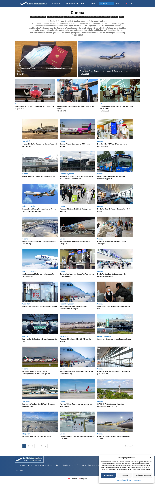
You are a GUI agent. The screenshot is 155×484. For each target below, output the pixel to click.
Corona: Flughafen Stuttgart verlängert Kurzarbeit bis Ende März (38, 145)
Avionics (99, 17)
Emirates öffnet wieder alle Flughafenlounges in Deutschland (119, 107)
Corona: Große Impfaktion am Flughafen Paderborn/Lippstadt (114, 177)
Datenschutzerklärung (124, 480)
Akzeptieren (108, 475)
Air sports (34, 17)
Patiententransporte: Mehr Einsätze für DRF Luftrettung (32, 107)
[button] (151, 458)
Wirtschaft (26, 141)
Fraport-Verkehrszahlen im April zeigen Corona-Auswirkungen (38, 242)
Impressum (137, 480)
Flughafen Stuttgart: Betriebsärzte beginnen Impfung (74, 210)
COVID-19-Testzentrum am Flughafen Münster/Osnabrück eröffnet (113, 405)
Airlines (42, 17)
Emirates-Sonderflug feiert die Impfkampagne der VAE (35, 340)
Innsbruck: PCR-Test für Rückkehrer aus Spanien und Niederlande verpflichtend (77, 177)
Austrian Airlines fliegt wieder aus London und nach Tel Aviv (77, 405)
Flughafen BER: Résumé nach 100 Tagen (39, 436)
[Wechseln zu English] (83, 478)
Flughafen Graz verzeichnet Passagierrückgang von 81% (109, 437)
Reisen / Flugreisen (67, 174)
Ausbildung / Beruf (87, 17)
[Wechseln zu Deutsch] (72, 478)
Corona (19, 65)
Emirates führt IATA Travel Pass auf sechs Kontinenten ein (112, 145)
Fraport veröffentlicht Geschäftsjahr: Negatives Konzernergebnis (37, 405)
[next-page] (46, 446)
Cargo (121, 17)
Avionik (106, 17)
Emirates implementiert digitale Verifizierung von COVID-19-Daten (74, 275)
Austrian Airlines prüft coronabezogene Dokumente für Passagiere (76, 307)
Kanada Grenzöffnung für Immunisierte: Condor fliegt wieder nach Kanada (39, 210)
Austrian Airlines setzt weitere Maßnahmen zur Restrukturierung (74, 372)
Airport (50, 17)
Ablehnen (124, 475)
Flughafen (26, 434)
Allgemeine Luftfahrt (71, 17)
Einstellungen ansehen (142, 475)
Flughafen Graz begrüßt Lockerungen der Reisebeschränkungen (114, 275)
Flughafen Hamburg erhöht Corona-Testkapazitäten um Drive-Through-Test (39, 372)
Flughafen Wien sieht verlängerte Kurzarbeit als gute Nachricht (111, 372)
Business (114, 17)
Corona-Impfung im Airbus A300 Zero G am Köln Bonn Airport (76, 107)
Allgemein (58, 17)
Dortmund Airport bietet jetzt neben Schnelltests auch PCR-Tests (75, 437)
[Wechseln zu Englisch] (127, 3)
